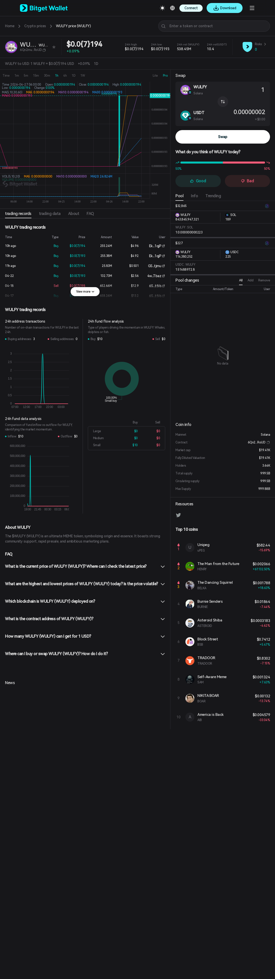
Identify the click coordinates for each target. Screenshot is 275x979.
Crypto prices (35, 26)
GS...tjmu (154, 266)
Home (9, 26)
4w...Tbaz (154, 276)
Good (198, 181)
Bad (247, 181)
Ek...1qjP (155, 246)
